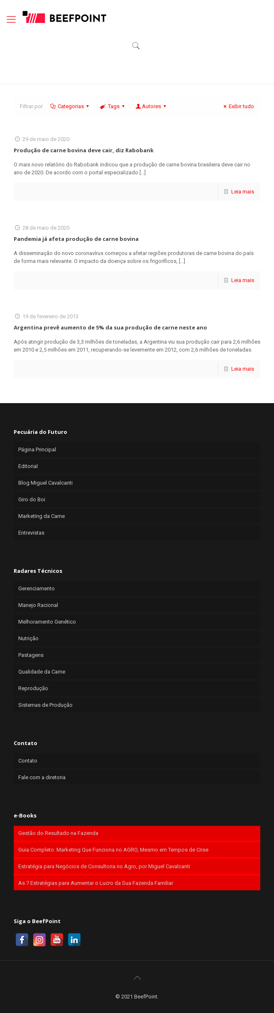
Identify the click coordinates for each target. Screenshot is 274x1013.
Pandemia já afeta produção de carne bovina (76, 239)
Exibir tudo (237, 106)
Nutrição (28, 638)
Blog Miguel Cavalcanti (45, 483)
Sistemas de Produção (45, 705)
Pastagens (31, 655)
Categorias (70, 106)
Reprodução (33, 688)
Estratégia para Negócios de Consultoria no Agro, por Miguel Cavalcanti (104, 866)
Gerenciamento (36, 588)
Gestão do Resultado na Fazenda (58, 833)
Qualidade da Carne (41, 672)
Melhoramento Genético (47, 622)
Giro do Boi (31, 499)
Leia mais (242, 191)
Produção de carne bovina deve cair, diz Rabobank (84, 150)
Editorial (28, 466)
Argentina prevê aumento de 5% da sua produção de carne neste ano (110, 327)
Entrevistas (31, 533)
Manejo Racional (38, 605)
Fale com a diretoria (42, 777)
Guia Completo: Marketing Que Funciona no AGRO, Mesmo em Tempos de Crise (113, 850)
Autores (152, 106)
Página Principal (37, 449)
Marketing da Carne (41, 516)
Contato (27, 761)
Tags (113, 106)
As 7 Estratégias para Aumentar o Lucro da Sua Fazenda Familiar (95, 883)
